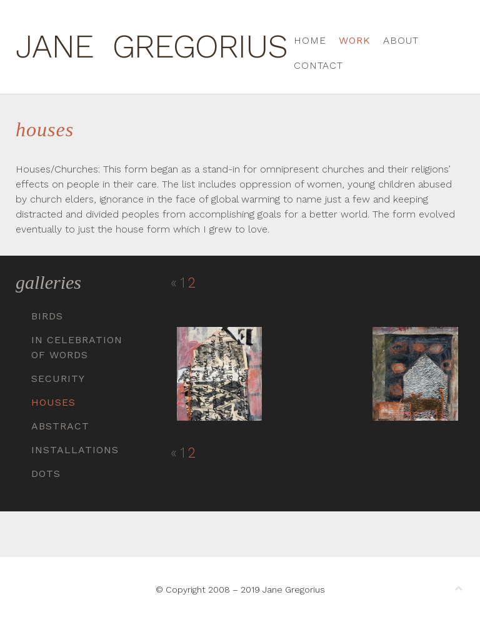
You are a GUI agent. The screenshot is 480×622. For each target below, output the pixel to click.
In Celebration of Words (76, 347)
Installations (75, 450)
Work (355, 40)
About (401, 40)
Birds (47, 316)
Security (58, 378)
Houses (53, 402)
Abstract (60, 426)
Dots (46, 473)
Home (310, 40)
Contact (318, 65)
